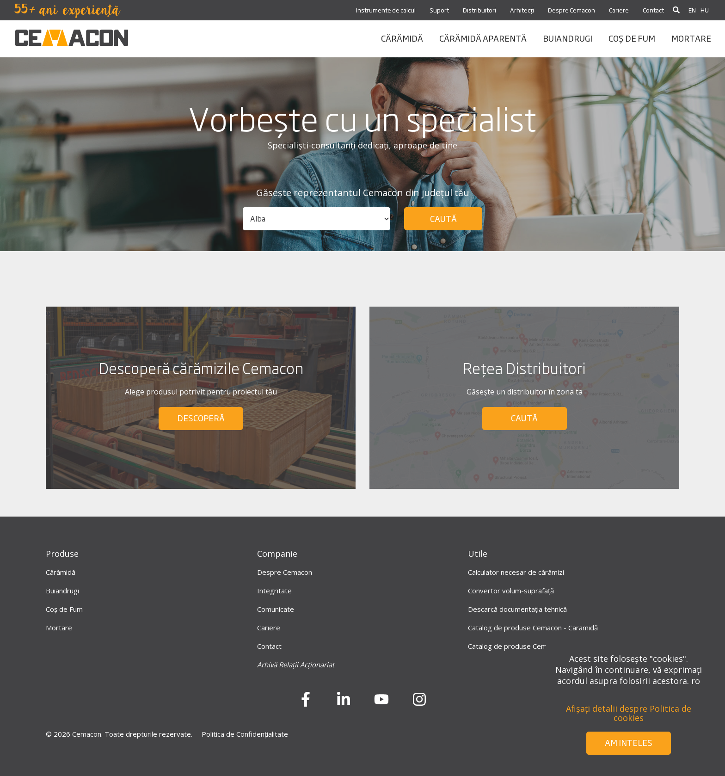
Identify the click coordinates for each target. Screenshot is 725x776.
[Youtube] (381, 702)
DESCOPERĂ (201, 418)
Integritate (274, 590)
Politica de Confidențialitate (245, 734)
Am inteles (628, 742)
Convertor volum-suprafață (511, 590)
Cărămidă (60, 572)
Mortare (59, 627)
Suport (439, 9)
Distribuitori (479, 9)
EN (692, 9)
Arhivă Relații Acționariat (295, 664)
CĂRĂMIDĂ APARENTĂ (483, 38)
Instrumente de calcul (386, 9)
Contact (653, 9)
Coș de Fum (64, 609)
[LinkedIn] (343, 702)
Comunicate (275, 609)
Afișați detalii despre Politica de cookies (628, 713)
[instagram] (419, 702)
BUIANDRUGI (567, 38)
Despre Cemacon (571, 9)
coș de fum (631, 38)
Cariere (619, 9)
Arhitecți (522, 9)
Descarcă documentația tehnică (517, 609)
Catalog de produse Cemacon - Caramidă (533, 627)
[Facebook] (305, 702)
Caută (443, 218)
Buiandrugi (62, 590)
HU (704, 9)
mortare (691, 38)
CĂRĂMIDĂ (402, 38)
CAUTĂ (524, 418)
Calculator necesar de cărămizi (516, 572)
